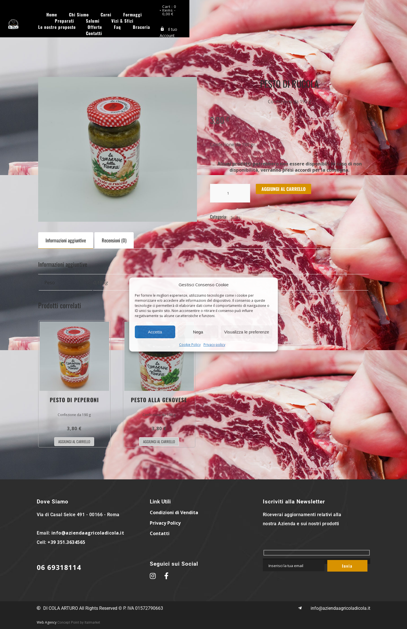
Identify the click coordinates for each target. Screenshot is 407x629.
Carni (130, 13)
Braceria (197, 20)
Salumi (216, 13)
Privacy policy (214, 344)
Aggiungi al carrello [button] (74, 441)
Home (76, 13)
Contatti (226, 20)
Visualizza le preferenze (246, 331)
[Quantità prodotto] (230, 193)
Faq (173, 20)
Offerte (326, 13)
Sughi (235, 217)
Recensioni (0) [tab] (114, 240)
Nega (198, 331)
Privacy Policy (165, 523)
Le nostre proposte (288, 13)
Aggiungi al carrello (283, 189)
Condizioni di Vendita (174, 512)
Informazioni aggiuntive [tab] (66, 240)
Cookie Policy (190, 344)
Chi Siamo (104, 13)
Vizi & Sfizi (246, 13)
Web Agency (47, 622)
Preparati (188, 13)
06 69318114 (59, 567)
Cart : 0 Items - (374, 7)
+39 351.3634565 (66, 542)
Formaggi (157, 13)
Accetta (155, 331)
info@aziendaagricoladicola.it (87, 533)
